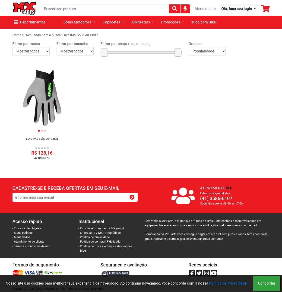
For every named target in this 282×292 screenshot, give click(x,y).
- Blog (82, 250)
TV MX (98, 232)
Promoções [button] (171, 22)
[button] (238, 9)
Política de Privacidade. (228, 283)
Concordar (266, 283)
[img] (185, 8)
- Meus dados (21, 237)
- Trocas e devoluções (27, 228)
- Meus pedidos (23, 232)
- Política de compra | (93, 241)
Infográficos (113, 232)
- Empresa (85, 232)
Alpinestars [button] (141, 22)
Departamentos (30, 22)
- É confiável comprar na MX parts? (101, 228)
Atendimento (205, 8)
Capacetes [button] (112, 22)
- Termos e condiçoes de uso (31, 246)
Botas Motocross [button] (77, 22)
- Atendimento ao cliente (28, 241)
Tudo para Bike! (204, 22)
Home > (18, 35)
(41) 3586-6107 (216, 198)
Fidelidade (113, 241)
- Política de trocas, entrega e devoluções (105, 246)
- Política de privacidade (94, 237)
